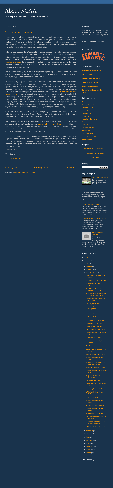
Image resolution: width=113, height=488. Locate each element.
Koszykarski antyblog (89, 119)
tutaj (16, 129)
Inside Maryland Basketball (97, 234)
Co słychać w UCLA (93, 381)
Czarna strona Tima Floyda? (96, 354)
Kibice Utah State (92, 317)
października (91, 272)
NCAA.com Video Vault (95, 153)
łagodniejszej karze (13, 62)
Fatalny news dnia (92, 346)
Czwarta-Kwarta (87, 108)
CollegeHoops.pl (88, 105)
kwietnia (89, 446)
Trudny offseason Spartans (95, 413)
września (89, 431)
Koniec (84, 190)
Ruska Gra (86, 130)
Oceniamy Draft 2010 (90, 86)
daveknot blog (87, 113)
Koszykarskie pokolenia (91, 78)
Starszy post (70, 167)
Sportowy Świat (87, 133)
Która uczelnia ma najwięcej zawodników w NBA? (96, 294)
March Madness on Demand (95, 149)
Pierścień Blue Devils (93, 338)
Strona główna (41, 167)
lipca (88, 437)
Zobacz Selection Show (90, 204)
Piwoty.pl (85, 125)
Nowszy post (11, 167)
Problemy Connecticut (94, 389)
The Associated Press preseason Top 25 (94, 289)
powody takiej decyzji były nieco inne (52, 124)
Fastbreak (85, 116)
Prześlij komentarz (15, 158)
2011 (87, 260)
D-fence (85, 110)
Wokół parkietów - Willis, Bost (96, 427)
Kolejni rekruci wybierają (94, 323)
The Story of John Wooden (92, 71)
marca (88, 450)
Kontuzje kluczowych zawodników (93, 313)
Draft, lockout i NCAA (90, 82)
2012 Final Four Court (99, 178)
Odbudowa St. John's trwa (95, 329)
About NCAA (21, 11)
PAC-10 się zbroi (92, 397)
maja (88, 443)
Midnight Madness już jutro (95, 367)
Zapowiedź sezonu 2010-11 (96, 280)
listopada (89, 269)
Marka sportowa (87, 122)
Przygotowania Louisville (95, 405)
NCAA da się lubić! (89, 74)
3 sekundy (85, 102)
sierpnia (89, 434)
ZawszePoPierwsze (89, 136)
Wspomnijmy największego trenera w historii (95, 363)
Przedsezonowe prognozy (95, 320)
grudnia (89, 266)
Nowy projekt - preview (94, 326)
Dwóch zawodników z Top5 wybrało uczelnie (95, 423)
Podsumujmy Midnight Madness (94, 342)
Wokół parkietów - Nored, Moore (94, 218)
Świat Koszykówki (88, 139)
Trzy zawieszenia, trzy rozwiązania (20, 32)
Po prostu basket (88, 128)
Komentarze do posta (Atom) (24, 172)
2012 (87, 257)
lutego (88, 453)
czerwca (89, 440)
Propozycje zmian (92, 304)
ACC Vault (95, 158)
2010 (87, 263)
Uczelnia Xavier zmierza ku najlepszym (96, 308)
